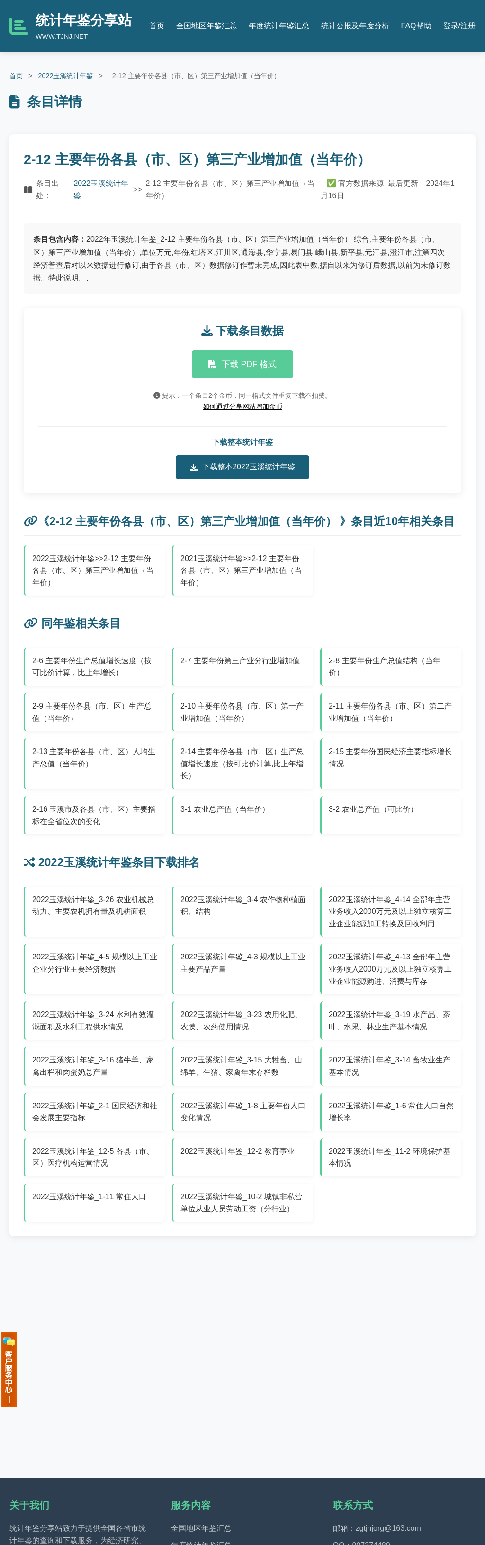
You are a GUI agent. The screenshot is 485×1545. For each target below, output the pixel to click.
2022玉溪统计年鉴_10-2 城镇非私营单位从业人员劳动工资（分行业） (241, 1203)
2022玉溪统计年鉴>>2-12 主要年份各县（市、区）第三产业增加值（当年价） (92, 570)
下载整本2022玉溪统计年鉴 (242, 467)
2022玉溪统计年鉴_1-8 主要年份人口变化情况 (242, 1112)
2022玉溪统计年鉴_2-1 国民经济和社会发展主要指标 (94, 1112)
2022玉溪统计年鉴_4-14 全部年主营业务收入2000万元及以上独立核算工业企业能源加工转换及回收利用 (390, 911)
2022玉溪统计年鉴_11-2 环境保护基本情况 (389, 1157)
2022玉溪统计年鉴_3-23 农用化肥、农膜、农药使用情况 (241, 1020)
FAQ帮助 (416, 26)
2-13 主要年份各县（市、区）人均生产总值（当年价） (93, 757)
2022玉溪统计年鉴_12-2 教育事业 (237, 1151)
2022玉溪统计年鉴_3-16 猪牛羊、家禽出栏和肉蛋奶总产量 (93, 1066)
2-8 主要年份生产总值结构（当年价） (384, 667)
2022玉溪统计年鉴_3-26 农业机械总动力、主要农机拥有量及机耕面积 (93, 905)
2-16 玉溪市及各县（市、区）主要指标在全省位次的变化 (93, 815)
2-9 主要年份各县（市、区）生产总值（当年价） (92, 712)
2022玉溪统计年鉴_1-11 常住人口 (89, 1197)
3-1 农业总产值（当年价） (224, 809)
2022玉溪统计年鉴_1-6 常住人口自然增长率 (391, 1112)
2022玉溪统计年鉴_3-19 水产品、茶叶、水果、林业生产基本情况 (389, 1020)
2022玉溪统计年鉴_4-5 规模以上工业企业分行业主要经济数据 (94, 963)
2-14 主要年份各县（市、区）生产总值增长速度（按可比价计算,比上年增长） (242, 763)
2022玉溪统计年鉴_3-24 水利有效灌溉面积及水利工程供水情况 (93, 1020)
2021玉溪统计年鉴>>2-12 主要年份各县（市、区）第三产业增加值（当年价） (241, 570)
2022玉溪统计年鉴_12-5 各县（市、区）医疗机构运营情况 (93, 1157)
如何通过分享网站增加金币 (242, 406)
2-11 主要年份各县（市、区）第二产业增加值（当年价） (390, 712)
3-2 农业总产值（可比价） (373, 809)
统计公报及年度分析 (355, 26)
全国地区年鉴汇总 (206, 26)
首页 (156, 26)
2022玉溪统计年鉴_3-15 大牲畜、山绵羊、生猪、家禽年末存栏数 (241, 1066)
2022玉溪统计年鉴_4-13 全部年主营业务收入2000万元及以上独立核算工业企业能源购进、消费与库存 (390, 969)
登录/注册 (459, 26)
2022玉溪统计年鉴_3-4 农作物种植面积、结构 (242, 905)
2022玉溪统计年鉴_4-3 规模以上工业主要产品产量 (242, 963)
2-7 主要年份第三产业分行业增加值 (240, 661)
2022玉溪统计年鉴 (65, 75)
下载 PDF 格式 (242, 364)
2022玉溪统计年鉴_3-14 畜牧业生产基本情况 (389, 1066)
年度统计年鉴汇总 (279, 26)
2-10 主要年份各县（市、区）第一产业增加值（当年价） (242, 712)
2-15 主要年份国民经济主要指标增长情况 (390, 757)
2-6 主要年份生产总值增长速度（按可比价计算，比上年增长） (92, 667)
